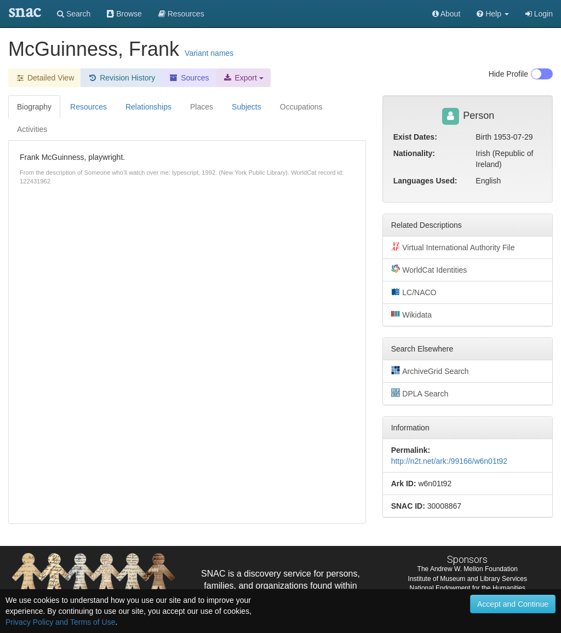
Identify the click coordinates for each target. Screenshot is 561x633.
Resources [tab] (88, 106)
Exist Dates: (415, 137)
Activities (32, 129)
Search (73, 13)
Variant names (209, 53)
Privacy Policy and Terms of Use (60, 622)
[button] (492, 13)
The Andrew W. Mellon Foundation (467, 569)
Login (539, 13)
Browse (124, 13)
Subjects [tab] (246, 106)
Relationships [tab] (148, 106)
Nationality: (414, 153)
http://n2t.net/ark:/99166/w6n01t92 (449, 461)
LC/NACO (414, 292)
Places (201, 106)
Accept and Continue (512, 604)
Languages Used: (425, 180)
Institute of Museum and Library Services (467, 579)
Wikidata (411, 314)
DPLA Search (420, 393)
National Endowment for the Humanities (467, 588)
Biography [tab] (34, 106)
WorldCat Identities (429, 269)
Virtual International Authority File (453, 247)
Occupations (301, 106)
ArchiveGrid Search (430, 371)
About (446, 13)
